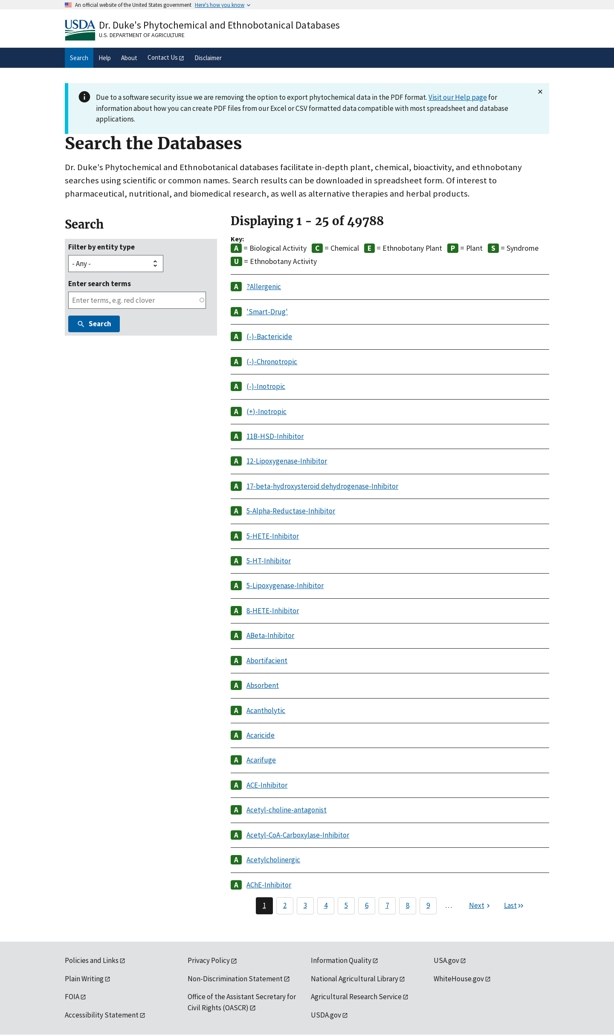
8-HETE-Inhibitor (272, 610)
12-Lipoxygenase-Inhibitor (286, 461)
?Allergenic (263, 286)
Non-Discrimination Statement (235, 978)
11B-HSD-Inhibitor (275, 436)
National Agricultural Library (354, 978)
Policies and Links (92, 960)
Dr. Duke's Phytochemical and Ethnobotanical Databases (219, 25)
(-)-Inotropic (265, 386)
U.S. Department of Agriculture (142, 35)
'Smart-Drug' (267, 311)
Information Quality (341, 960)
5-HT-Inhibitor (268, 560)
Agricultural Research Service (356, 996)
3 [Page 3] (305, 905)
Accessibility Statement (102, 1015)
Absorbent (262, 685)
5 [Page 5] (346, 905)
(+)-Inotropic (266, 411)
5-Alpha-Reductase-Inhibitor (290, 511)
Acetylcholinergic (273, 859)
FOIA (72, 996)
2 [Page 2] (285, 905)
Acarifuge (261, 760)
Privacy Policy (209, 960)
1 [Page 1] (264, 905)
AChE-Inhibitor (268, 885)
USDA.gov (326, 1015)
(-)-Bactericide (269, 336)
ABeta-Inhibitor (270, 635)
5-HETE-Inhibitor (272, 536)
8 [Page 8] (407, 905)
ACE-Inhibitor (266, 785)
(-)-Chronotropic (271, 361)
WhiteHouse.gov (459, 978)
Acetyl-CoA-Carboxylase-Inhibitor (297, 835)
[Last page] (514, 905)
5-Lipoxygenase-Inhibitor (285, 585)
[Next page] (480, 905)
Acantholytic (265, 710)
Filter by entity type (101, 247)
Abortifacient (266, 660)
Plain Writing (84, 978)
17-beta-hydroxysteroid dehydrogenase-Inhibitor (322, 486)
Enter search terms (99, 283)
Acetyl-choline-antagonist (286, 810)
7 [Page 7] (387, 905)
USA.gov (446, 960)
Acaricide (260, 735)
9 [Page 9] (428, 905)
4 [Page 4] (325, 905)
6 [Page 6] (366, 905)
